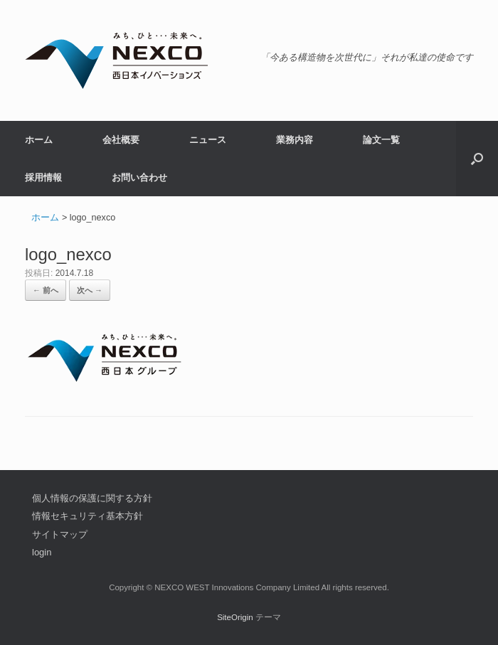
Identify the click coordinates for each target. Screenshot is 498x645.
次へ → (89, 290)
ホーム (39, 139)
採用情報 (43, 177)
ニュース (207, 139)
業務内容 (294, 139)
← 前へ (45, 290)
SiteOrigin (235, 617)
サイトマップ (60, 534)
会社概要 (120, 139)
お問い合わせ (139, 177)
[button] (477, 158)
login (41, 552)
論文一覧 (381, 139)
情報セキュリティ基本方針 (87, 516)
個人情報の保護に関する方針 (92, 498)
